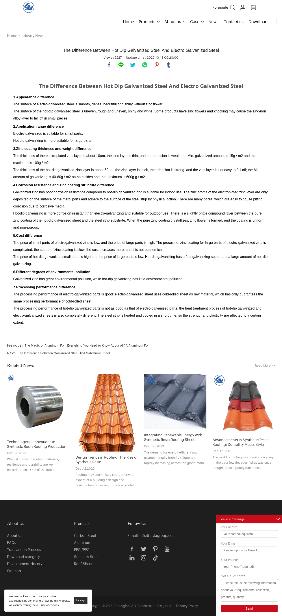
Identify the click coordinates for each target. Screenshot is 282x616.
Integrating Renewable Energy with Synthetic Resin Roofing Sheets (173, 437)
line (121, 65)
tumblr (168, 65)
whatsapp (144, 65)
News (213, 21)
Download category (23, 556)
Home (128, 21)
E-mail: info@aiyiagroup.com (152, 535)
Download (258, 21)
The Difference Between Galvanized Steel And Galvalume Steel (64, 353)
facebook (109, 65)
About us (172, 21)
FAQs (11, 542)
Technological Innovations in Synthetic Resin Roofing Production (36, 444)
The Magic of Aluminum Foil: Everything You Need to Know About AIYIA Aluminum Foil (87, 345)
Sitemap (14, 570)
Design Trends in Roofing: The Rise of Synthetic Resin (107, 459)
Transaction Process (24, 549)
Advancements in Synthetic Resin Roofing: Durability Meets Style (241, 442)
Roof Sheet (83, 563)
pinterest (156, 65)
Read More (265, 365)
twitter (133, 65)
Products (147, 21)
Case (194, 21)
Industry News (33, 36)
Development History (24, 563)
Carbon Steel (85, 535)
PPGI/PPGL (82, 549)
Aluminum (82, 542)
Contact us (233, 21)
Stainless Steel (86, 556)
